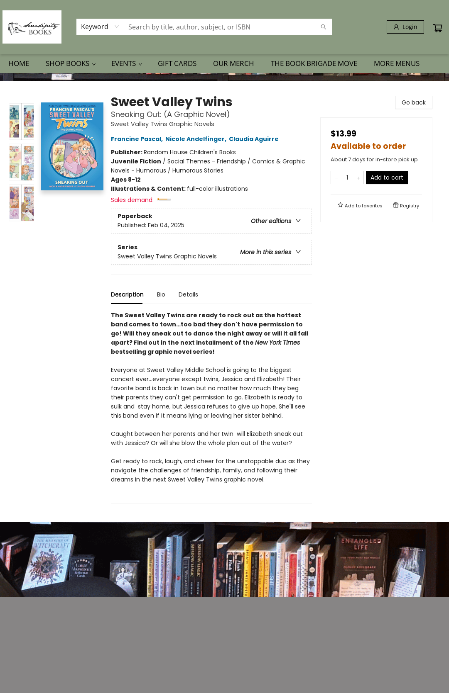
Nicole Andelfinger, (197, 139)
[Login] (405, 27)
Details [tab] (188, 294)
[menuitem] (18, 63)
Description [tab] (127, 294)
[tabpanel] (211, 407)
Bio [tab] (161, 294)
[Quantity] (347, 177)
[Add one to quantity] (358, 177)
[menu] (224, 63)
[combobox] (100, 26)
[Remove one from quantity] (336, 177)
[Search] (323, 27)
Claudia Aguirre (255, 139)
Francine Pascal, (138, 139)
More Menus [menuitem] (397, 63)
